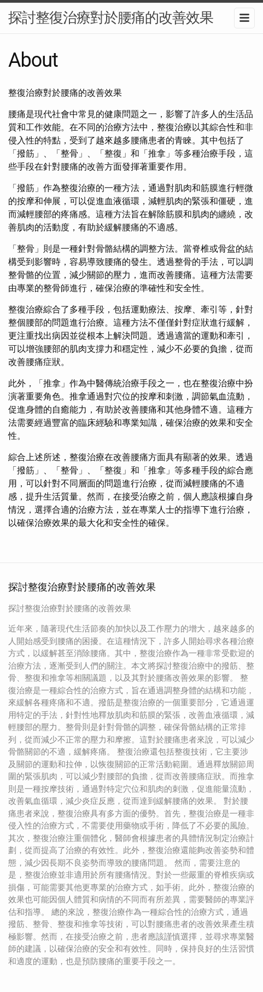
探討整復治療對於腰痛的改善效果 (110, 17)
